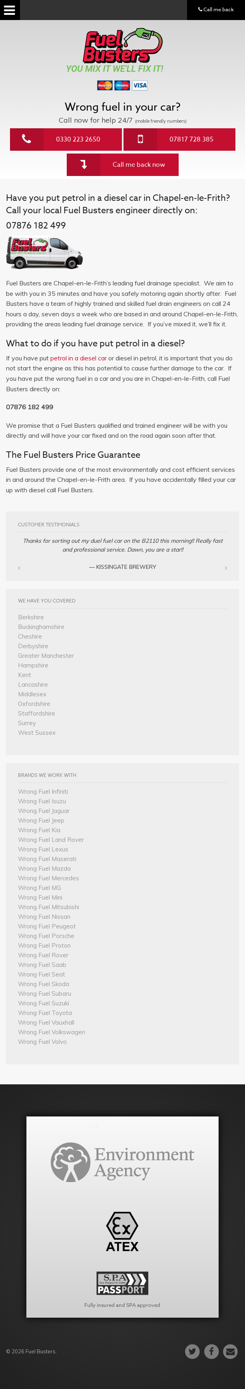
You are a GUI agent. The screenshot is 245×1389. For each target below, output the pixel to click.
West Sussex (37, 732)
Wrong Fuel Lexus (43, 849)
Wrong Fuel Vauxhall (46, 1022)
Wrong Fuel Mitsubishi (48, 907)
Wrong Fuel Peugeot (47, 926)
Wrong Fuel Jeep (41, 820)
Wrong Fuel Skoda (43, 984)
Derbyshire (33, 646)
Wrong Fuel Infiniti (43, 791)
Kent (24, 675)
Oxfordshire (34, 704)
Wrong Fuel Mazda (44, 868)
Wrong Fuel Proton (44, 945)
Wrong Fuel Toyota (45, 1013)
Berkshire (31, 617)
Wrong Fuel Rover (43, 955)
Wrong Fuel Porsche (46, 936)
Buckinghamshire (41, 627)
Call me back (216, 9)
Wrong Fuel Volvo (42, 1041)
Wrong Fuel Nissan (44, 916)
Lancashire (33, 684)
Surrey (27, 723)
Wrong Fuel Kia (39, 830)
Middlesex (32, 694)
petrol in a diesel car (78, 358)
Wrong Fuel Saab (42, 964)
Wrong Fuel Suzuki (43, 1003)
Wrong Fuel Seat (41, 974)
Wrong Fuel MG (39, 888)
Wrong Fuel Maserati (47, 859)
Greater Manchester (46, 655)
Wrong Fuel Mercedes (48, 878)
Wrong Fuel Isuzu (42, 801)
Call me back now (139, 165)
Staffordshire (36, 713)
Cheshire (30, 636)
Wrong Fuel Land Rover (51, 839)
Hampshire (33, 665)
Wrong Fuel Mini (40, 897)
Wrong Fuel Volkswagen (51, 1032)
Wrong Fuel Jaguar (44, 811)
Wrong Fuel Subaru (44, 993)
